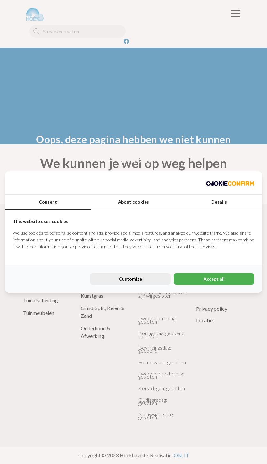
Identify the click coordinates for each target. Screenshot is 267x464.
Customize (130, 279)
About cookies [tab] (133, 202)
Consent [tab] (48, 202)
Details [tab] (219, 202)
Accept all (214, 279)
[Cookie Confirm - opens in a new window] (230, 183)
